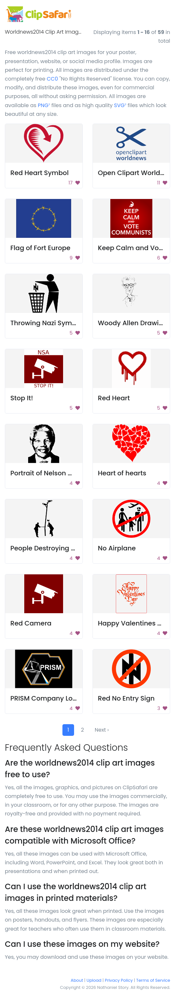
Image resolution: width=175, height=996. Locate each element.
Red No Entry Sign (126, 698)
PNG (44, 105)
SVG (120, 105)
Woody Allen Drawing (133, 322)
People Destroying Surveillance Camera (74, 548)
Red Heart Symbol (39, 172)
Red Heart (114, 398)
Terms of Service (153, 980)
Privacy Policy (119, 980)
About (77, 980)
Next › (102, 730)
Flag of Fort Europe (40, 247)
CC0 (52, 79)
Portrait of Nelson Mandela (53, 473)
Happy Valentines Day (134, 623)
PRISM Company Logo (45, 698)
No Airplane (117, 548)
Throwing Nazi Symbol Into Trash (63, 322)
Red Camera (30, 623)
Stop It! (21, 398)
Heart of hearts (122, 473)
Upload (94, 980)
